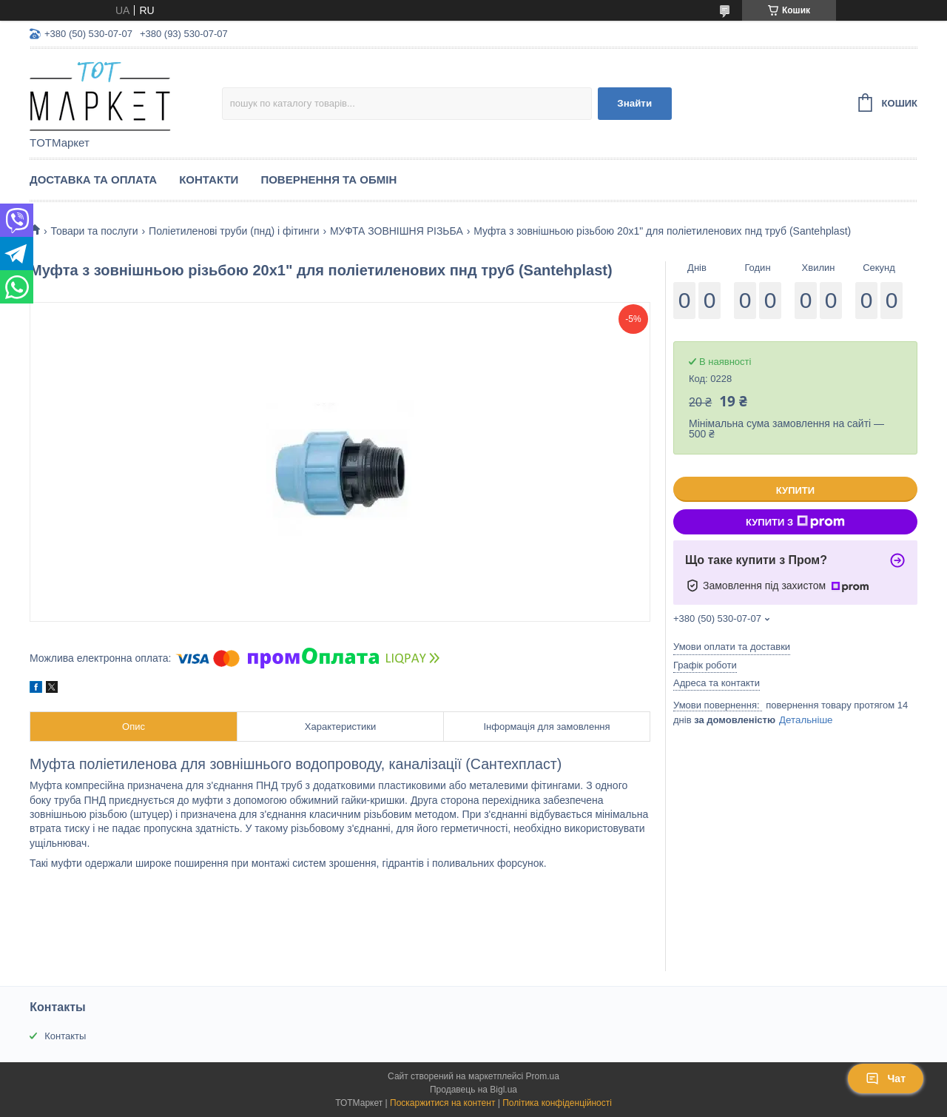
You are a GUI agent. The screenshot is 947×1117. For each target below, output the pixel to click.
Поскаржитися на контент (442, 1103)
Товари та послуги (94, 231)
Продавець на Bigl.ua (473, 1089)
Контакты (65, 1035)
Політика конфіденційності (557, 1103)
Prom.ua (542, 1076)
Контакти (208, 179)
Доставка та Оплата (93, 179)
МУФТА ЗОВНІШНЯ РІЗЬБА (396, 231)
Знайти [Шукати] (634, 103)
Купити (795, 490)
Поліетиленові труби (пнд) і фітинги (234, 231)
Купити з (795, 522)
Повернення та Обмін (328, 179)
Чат (886, 1078)
